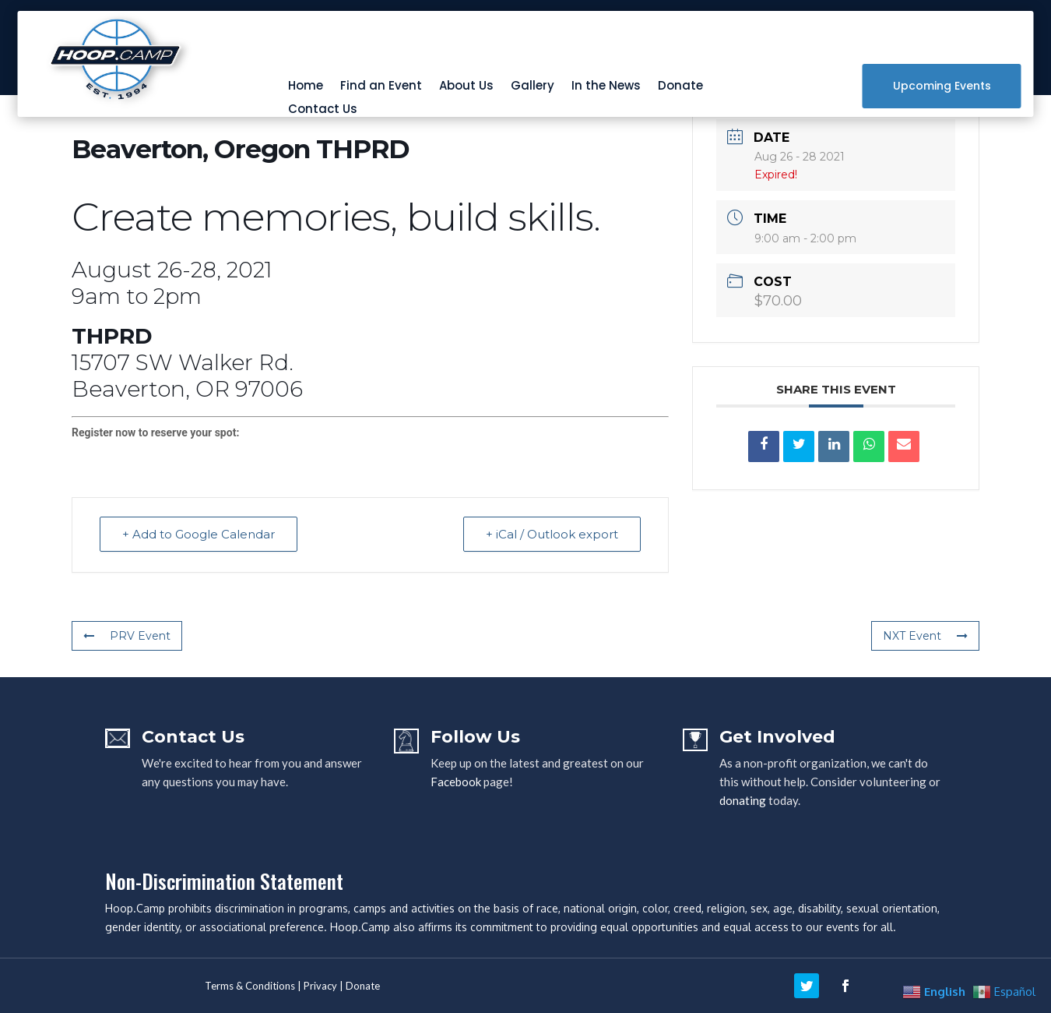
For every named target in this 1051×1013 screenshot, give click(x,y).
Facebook (456, 782)
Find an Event (381, 87)
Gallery (532, 87)
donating (742, 800)
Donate (680, 87)
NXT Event (925, 636)
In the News (606, 87)
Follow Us (475, 736)
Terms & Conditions (250, 985)
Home (305, 87)
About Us (466, 87)
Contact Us (322, 110)
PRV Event (126, 636)
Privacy (320, 985)
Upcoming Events (942, 86)
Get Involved (777, 736)
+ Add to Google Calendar (198, 534)
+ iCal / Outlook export (552, 534)
